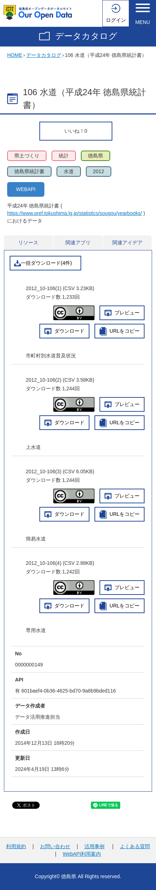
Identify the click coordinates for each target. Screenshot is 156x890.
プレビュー (127, 313)
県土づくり (26, 155)
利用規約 (16, 846)
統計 (64, 155)
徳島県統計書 (29, 171)
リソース (28, 242)
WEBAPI (25, 189)
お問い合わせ (55, 846)
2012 (98, 171)
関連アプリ (78, 242)
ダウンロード (69, 331)
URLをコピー (124, 331)
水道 (69, 171)
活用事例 (94, 846)
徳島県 (95, 155)
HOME (14, 55)
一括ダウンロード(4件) (46, 263)
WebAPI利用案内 (82, 854)
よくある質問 (135, 846)
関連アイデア (127, 242)
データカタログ (86, 36)
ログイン (116, 20)
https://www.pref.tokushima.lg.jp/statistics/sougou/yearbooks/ (74, 213)
